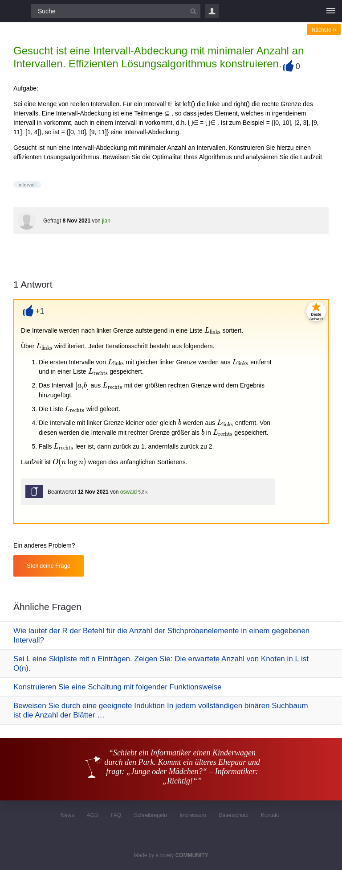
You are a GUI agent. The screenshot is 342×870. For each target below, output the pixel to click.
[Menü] (331, 11)
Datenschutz (233, 815)
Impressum (192, 815)
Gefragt (52, 221)
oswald (128, 492)
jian (106, 221)
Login (212, 11)
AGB (92, 815)
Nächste (324, 30)
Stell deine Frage (48, 565)
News (67, 815)
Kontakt (270, 815)
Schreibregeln (150, 815)
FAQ (115, 815)
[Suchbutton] (193, 11)
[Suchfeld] (115, 11)
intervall (27, 184)
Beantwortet (62, 492)
